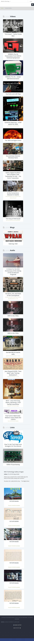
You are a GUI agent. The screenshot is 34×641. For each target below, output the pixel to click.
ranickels (18, 505)
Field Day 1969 (13, 244)
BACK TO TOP (17, 628)
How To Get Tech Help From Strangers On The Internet (13, 445)
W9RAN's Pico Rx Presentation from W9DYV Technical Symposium (13, 56)
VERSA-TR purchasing (13, 464)
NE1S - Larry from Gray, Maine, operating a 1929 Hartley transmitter (13, 402)
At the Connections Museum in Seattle (13, 194)
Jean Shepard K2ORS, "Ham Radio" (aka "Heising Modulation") (13, 373)
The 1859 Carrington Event (13, 140)
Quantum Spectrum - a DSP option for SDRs (13, 123)
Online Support (17, 625)
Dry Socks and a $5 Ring (13, 94)
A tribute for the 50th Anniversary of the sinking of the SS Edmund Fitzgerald (13, 271)
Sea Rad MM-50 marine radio (13, 353)
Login (31, 1)
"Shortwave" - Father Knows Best (13, 35)
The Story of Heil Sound (13, 219)
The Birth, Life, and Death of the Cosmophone (13, 294)
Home (2, 8)
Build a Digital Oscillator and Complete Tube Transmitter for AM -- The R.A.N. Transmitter (13, 175)
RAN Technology (5, 1)
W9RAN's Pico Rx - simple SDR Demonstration (13, 78)
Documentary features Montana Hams (13, 157)
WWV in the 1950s (13, 316)
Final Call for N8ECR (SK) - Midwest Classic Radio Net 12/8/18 (13, 417)
